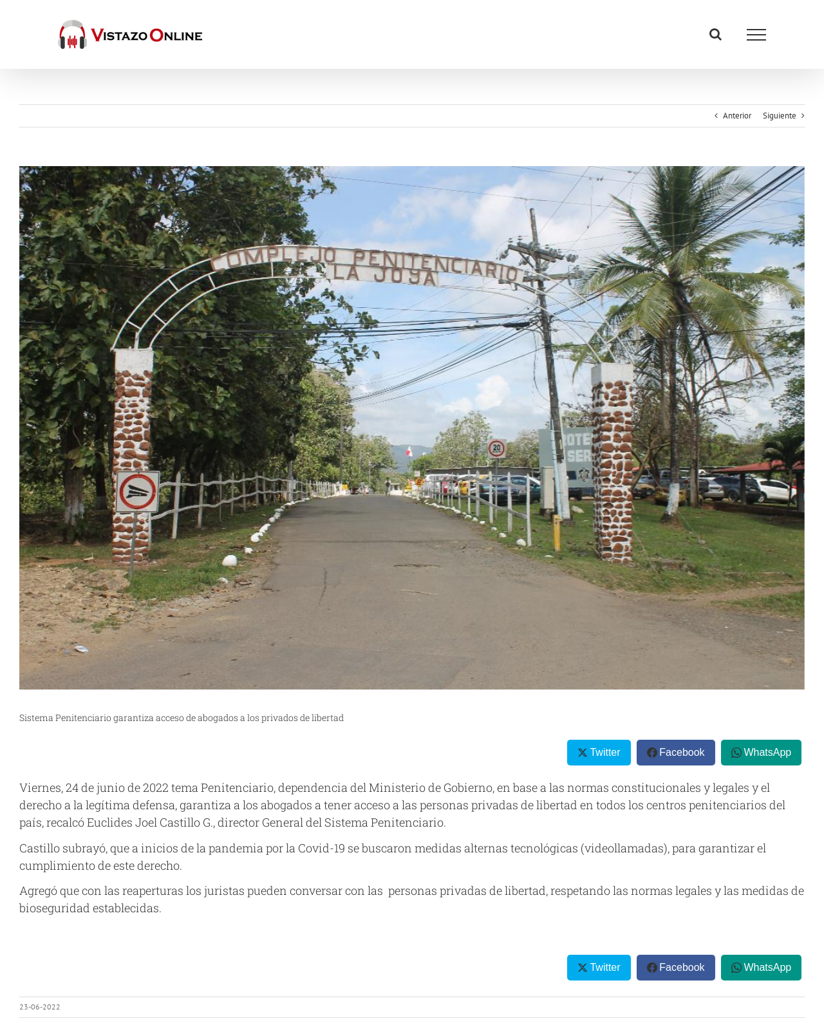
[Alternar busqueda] (715, 34)
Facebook (681, 752)
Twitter (605, 752)
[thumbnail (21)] (412, 428)
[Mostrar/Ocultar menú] (756, 35)
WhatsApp (767, 752)
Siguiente (779, 115)
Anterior (737, 115)
